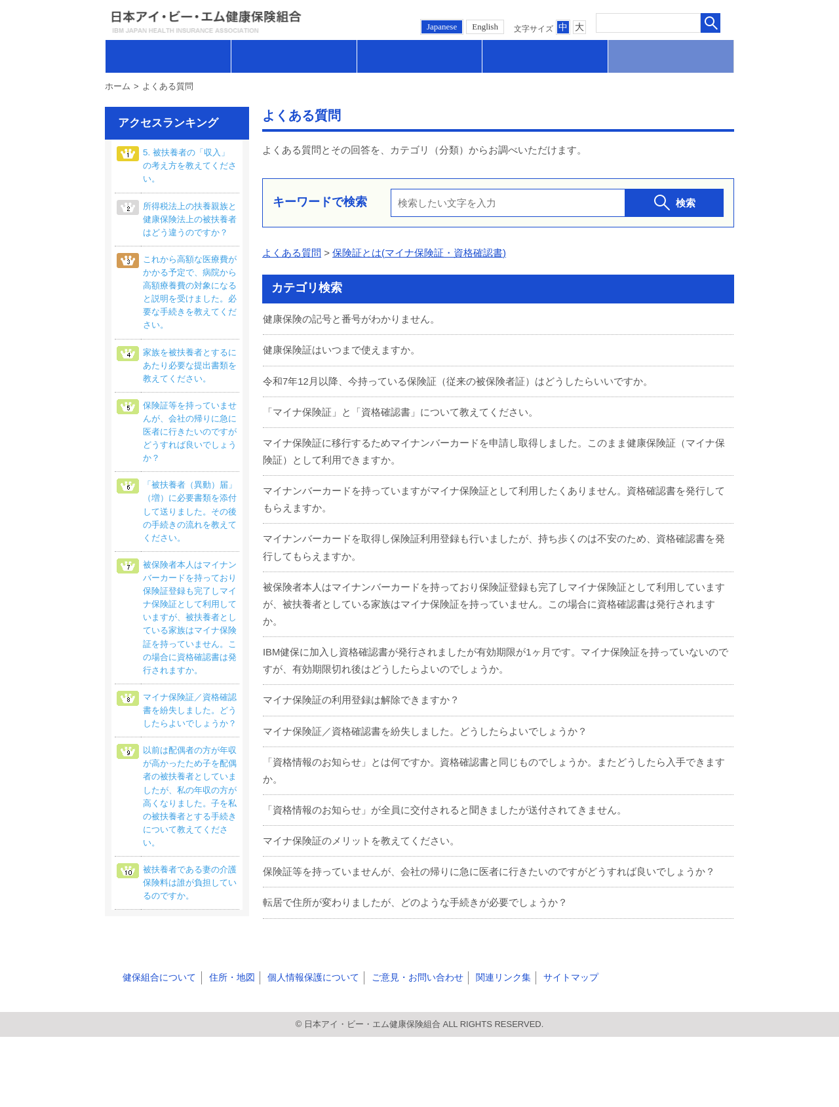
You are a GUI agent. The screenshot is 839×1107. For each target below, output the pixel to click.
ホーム (117, 86)
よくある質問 (291, 252)
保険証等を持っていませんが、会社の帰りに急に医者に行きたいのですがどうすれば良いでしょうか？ (489, 862)
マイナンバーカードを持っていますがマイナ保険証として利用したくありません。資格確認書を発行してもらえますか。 (494, 496)
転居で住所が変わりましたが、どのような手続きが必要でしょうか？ (415, 893)
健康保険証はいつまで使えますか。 (341, 349)
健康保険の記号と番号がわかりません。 (351, 318)
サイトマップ (551, 1047)
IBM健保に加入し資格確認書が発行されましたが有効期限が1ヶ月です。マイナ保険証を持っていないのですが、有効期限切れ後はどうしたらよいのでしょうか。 (495, 654)
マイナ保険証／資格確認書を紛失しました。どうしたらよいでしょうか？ (425, 723)
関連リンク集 (487, 1047)
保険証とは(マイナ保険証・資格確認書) (419, 252)
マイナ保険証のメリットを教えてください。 (361, 832)
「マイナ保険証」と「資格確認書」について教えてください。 (400, 410)
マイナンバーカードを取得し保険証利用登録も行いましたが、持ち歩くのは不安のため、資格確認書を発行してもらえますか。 (494, 544)
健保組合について (156, 1047)
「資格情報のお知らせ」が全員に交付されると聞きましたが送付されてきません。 (445, 801)
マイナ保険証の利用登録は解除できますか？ (361, 693)
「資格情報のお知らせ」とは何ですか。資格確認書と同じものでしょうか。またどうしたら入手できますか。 (494, 762)
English (485, 26)
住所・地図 (225, 1047)
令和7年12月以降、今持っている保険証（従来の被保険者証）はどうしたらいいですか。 (458, 379)
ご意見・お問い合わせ (404, 1047)
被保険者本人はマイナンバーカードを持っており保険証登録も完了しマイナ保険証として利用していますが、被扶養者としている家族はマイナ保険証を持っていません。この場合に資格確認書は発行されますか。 (494, 599)
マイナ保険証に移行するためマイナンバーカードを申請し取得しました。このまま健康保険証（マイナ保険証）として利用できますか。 (494, 449)
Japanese (442, 26)
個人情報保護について (303, 1047)
